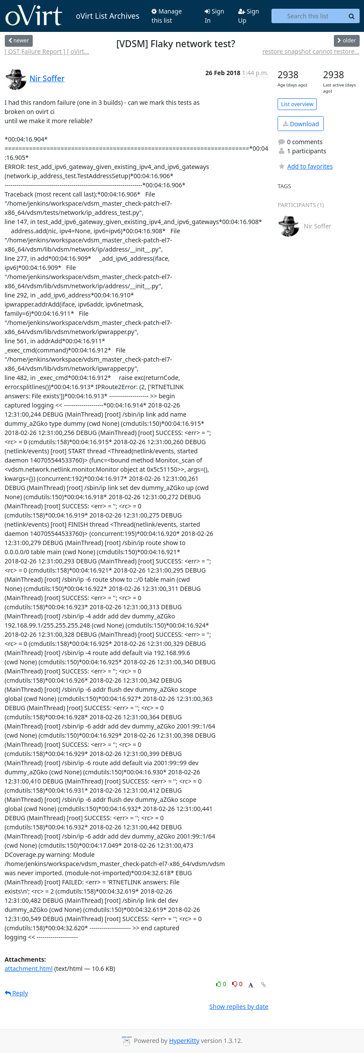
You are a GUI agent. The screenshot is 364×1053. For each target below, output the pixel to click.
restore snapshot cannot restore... (310, 51)
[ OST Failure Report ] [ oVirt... (47, 51)
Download (301, 124)
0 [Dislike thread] (237, 984)
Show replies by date (238, 1006)
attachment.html (29, 968)
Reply (16, 993)
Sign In (214, 15)
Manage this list (166, 15)
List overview (297, 104)
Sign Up (248, 15)
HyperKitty (184, 1040)
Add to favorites (305, 166)
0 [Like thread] (222, 984)
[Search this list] (307, 16)
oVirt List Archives (72, 16)
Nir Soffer (47, 78)
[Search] (352, 16)
